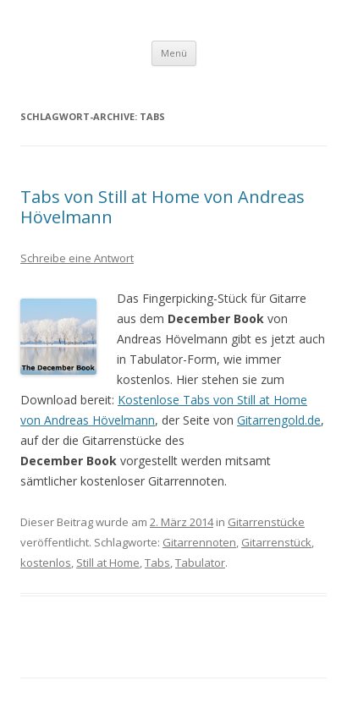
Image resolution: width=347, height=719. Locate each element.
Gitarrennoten (199, 542)
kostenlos (45, 562)
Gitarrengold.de (279, 420)
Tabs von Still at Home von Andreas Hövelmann (162, 206)
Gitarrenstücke (266, 522)
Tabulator (200, 562)
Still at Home (108, 562)
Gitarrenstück (276, 542)
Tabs (157, 562)
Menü (174, 53)
